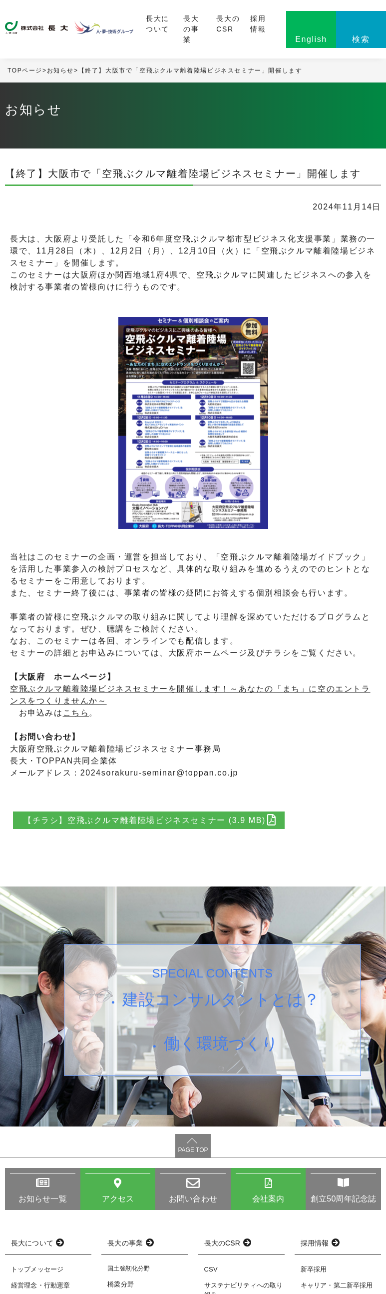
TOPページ (24, 70)
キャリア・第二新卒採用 (337, 1285)
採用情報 (258, 23)
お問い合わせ (193, 1198)
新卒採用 (314, 1269)
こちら (76, 712)
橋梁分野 (120, 1284)
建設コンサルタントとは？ (221, 999)
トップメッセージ (37, 1269)
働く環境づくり (221, 1043)
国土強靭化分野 (128, 1269)
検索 (361, 39)
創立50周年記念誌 (343, 1198)
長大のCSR (228, 23)
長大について (157, 23)
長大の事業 (191, 29)
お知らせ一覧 (42, 1198)
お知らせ (60, 70)
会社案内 (268, 1198)
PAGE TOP (193, 1150)
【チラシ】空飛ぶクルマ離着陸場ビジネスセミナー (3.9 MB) (149, 820)
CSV (211, 1269)
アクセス (118, 1198)
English (311, 39)
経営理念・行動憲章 (40, 1285)
